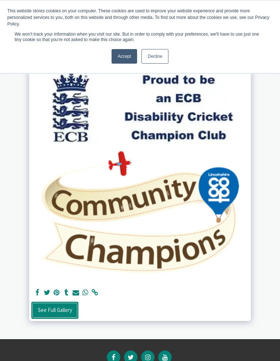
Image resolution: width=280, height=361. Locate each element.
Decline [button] (155, 56)
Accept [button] (124, 56)
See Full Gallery (55, 309)
